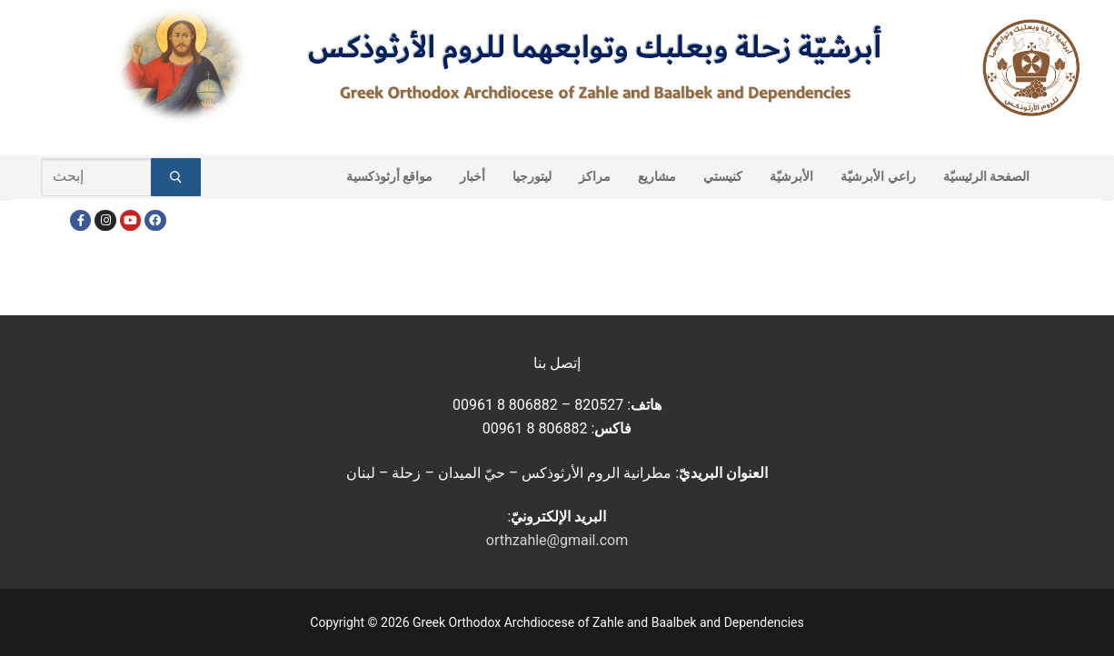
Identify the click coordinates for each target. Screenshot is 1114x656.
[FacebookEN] (154, 220)
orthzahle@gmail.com (557, 540)
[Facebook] (80, 220)
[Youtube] (130, 220)
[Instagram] (104, 220)
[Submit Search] (176, 177)
